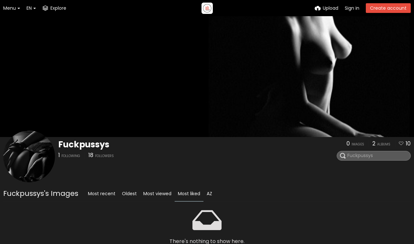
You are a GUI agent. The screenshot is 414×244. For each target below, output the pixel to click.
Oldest (129, 193)
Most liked (189, 193)
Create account (388, 8)
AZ (209, 193)
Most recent (101, 193)
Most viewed (157, 193)
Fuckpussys (83, 144)
